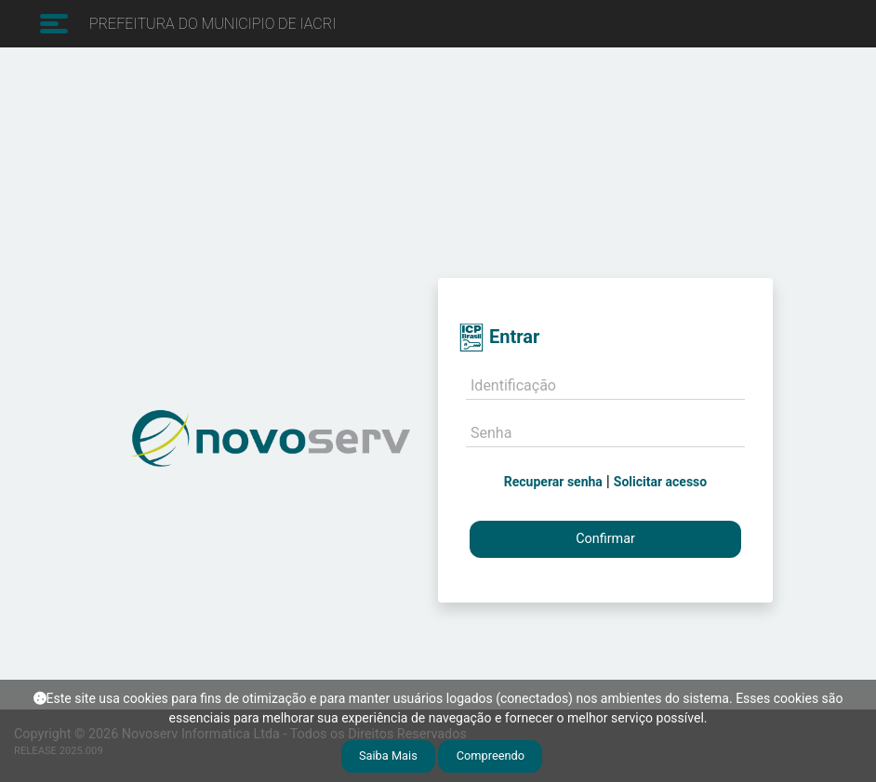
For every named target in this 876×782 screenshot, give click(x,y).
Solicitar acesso (660, 481)
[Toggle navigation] (52, 23)
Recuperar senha (553, 481)
